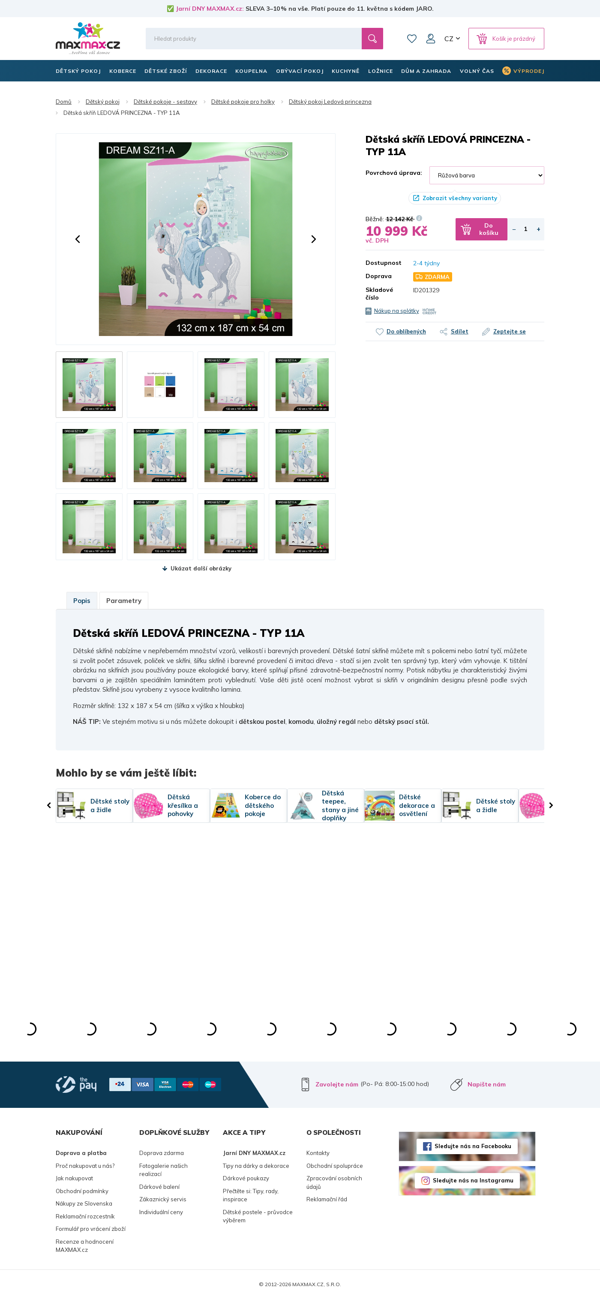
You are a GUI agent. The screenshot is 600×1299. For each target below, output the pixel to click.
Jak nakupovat (74, 1178)
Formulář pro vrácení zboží (91, 1228)
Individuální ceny (161, 1212)
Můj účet (430, 38)
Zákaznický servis (162, 1199)
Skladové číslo (379, 293)
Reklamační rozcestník (85, 1216)
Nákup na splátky (396, 310)
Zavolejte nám (336, 1084)
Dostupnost (383, 263)
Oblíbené (412, 38)
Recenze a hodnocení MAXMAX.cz (85, 1246)
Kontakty (318, 1152)
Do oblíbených (401, 331)
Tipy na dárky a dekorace (256, 1165)
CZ (448, 38)
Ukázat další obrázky (201, 568)
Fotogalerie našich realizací (163, 1170)
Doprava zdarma (161, 1152)
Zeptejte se (514, 331)
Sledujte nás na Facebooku (473, 1146)
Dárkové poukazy (246, 1178)
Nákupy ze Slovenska (84, 1203)
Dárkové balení (159, 1186)
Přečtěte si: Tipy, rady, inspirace (251, 1195)
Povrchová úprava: (394, 173)
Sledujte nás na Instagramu (473, 1180)
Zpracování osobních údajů (334, 1182)
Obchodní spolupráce (334, 1165)
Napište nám (487, 1084)
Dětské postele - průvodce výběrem (258, 1216)
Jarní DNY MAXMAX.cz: (210, 8)
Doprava (379, 276)
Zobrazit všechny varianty (460, 198)
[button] (77, 239)
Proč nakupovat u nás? (85, 1165)
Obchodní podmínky (82, 1191)
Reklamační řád (326, 1199)
